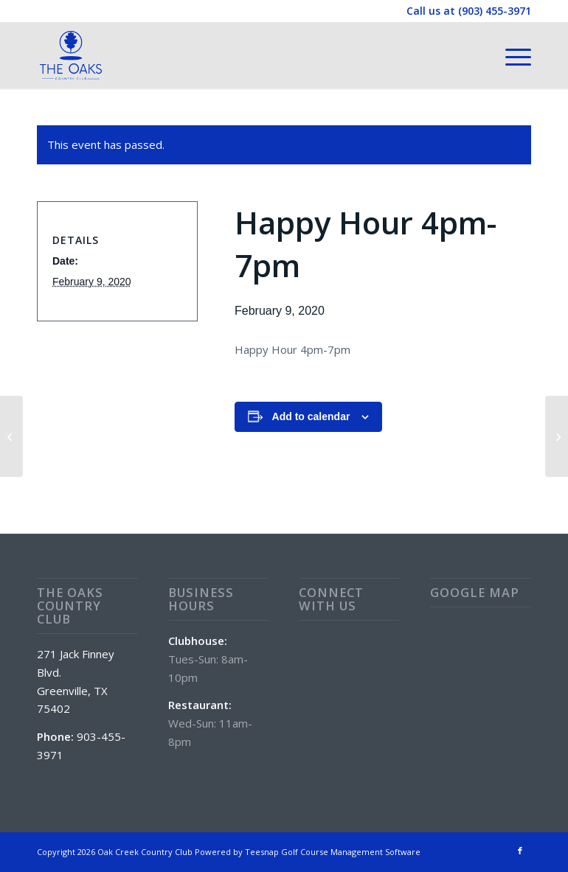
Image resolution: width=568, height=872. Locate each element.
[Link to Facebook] (520, 851)
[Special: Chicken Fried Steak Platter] (11, 436)
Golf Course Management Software (350, 851)
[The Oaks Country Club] (71, 55)
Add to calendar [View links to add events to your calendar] (311, 416)
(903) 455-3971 (494, 11)
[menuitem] (511, 55)
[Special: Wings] (556, 436)
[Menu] (511, 55)
